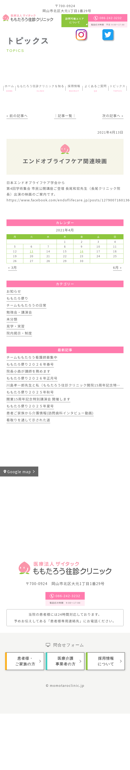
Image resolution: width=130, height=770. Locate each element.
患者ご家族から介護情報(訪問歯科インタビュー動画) (50, 413)
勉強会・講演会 (19, 312)
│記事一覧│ (65, 115)
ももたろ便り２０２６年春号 (30, 364)
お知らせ (13, 291)
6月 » (117, 267)
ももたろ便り (17, 298)
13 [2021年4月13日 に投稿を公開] (31, 251)
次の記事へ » (113, 115)
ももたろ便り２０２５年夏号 (30, 406)
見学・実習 (15, 326)
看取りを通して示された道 (28, 419)
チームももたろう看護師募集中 (31, 357)
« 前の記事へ (17, 115)
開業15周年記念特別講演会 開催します (38, 399)
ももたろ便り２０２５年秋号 (30, 392)
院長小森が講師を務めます (28, 371)
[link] (104, 188)
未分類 (11, 319)
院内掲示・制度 (19, 333)
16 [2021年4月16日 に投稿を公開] (82, 251)
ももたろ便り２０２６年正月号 (32, 378)
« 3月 (12, 267)
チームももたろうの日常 (26, 305)
